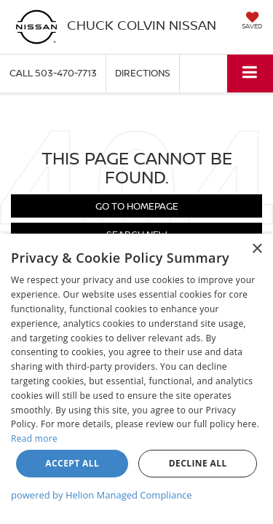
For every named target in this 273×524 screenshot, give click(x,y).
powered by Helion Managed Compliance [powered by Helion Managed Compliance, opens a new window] (101, 494)
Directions (142, 72)
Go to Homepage (136, 206)
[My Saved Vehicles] (252, 21)
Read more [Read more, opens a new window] (34, 438)
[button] (53, 73)
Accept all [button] (72, 463)
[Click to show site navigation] (250, 73)
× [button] (256, 249)
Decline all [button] (198, 463)
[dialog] (136, 379)
